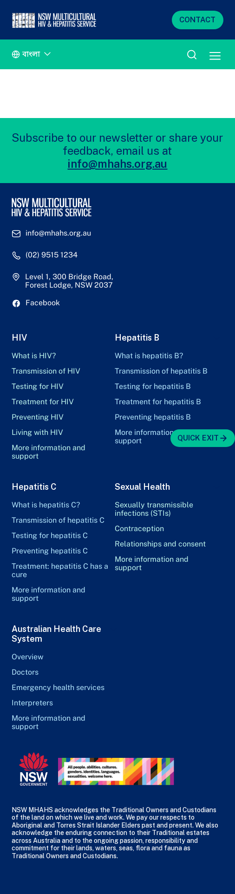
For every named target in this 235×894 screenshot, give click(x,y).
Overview (27, 657)
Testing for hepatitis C (50, 536)
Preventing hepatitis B (153, 417)
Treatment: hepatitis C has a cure (60, 570)
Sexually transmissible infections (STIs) (154, 509)
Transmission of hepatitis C (58, 520)
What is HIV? (34, 356)
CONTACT (197, 19)
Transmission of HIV (46, 371)
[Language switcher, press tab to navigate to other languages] (33, 54)
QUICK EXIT (202, 438)
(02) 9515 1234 (52, 255)
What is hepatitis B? (149, 356)
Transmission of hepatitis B (161, 371)
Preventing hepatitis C (50, 551)
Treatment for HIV (43, 402)
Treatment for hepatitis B (158, 402)
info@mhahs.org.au (117, 163)
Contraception (139, 529)
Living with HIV (37, 432)
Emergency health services (58, 688)
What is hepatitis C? (46, 505)
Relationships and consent (160, 544)
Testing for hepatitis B (153, 386)
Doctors (25, 672)
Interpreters (32, 703)
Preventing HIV (38, 417)
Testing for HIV (38, 386)
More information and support (48, 452)
